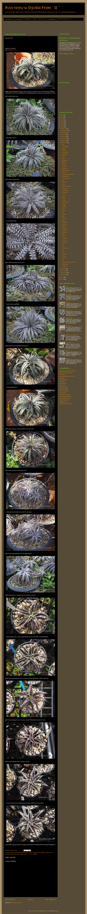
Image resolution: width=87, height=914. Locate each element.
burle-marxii (64, 228)
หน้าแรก (30, 899)
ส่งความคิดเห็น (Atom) (16, 902)
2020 (62, 117)
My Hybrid (64, 232)
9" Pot (63, 184)
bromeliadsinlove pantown (65, 396)
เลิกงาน (63, 208)
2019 (62, 119)
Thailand (68, 302)
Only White (64, 168)
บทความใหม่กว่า (10, 899)
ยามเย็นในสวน (65, 176)
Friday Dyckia (65, 152)
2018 (62, 121)
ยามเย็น (64, 200)
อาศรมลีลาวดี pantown (64, 398)
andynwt (46, 910)
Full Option (64, 154)
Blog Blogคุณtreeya (63, 389)
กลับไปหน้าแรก (9, 19)
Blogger (56, 910)
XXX (63, 212)
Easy (63, 220)
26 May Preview (65, 170)
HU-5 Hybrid (65, 242)
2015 (62, 127)
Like (63, 250)
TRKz (63, 236)
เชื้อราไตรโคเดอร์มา (66, 186)
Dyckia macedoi (21, 852)
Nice (63, 244)
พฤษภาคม (64, 142)
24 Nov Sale (68, 310)
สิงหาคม (64, 136)
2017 (62, 122)
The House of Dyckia (64, 390)
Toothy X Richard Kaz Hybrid (68, 262)
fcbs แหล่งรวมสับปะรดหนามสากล (67, 376)
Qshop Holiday (69, 318)
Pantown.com (62, 392)
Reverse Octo (65, 248)
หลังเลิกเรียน (68, 294)
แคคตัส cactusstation (64, 400)
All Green (64, 254)
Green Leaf (64, 188)
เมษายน (64, 268)
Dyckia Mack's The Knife (31, 852)
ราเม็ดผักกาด (65, 190)
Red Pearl (64, 266)
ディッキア (29, 854)
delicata (64, 210)
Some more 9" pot (66, 178)
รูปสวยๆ (64, 226)
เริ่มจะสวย (64, 172)
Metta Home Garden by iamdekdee (67, 370)
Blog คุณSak (62, 385)
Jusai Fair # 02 (69, 342)
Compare (64, 256)
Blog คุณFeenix (63, 383)
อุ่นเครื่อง (64, 166)
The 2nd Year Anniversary (72, 334)
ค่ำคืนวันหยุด (65, 264)
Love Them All (65, 202)
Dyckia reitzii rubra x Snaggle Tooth (18, 854)
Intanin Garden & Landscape (66, 372)
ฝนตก (63, 216)
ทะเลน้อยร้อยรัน (51, 19)
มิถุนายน (64, 140)
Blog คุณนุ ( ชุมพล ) (63, 387)
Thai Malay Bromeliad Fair (64, 19)
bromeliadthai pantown (64, 394)
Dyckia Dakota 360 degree (68, 174)
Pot (63, 260)
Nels (63, 246)
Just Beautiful (65, 146)
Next (63, 144)
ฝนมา (67, 350)
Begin (63, 158)
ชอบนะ (63, 196)
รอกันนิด (64, 206)
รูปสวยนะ (64, 218)
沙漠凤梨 (35, 854)
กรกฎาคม (64, 138)
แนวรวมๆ (64, 240)
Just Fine (68, 358)
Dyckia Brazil (62, 374)
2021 (62, 115)
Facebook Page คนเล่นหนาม (66, 403)
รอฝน (67, 286)
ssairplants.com (63, 401)
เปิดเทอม (64, 214)
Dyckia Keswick (13, 852)
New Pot (64, 258)
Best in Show (42, 19)
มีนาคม (64, 270)
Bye (63, 180)
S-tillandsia (62, 381)
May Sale (64, 164)
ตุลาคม (64, 132)
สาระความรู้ (18, 19)
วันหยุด (63, 148)
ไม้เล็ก (63, 156)
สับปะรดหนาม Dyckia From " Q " (32, 7)
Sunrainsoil (62, 378)
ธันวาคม (64, 128)
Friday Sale (68, 325)
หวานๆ (63, 194)
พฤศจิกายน (65, 130)
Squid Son (64, 224)
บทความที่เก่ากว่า (50, 899)
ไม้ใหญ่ (63, 182)
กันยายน (64, 134)
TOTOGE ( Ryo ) (63, 379)
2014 (62, 277)
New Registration (27, 19)
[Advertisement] (31, 26)
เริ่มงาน (63, 198)
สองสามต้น (64, 230)
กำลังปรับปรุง (65, 192)
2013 (62, 279)
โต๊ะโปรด (64, 162)
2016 (62, 125)
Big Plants (64, 222)
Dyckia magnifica (41, 852)
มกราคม (64, 274)
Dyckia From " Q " (12, 50)
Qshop (35, 19)
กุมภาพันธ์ (64, 272)
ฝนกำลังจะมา (65, 160)
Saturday (64, 204)
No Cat (63, 150)
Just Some (64, 238)
